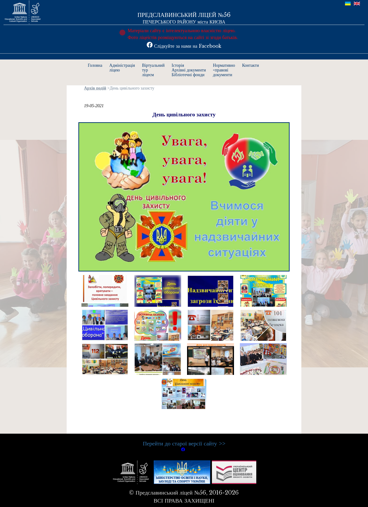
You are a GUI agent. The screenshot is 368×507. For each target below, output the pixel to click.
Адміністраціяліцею (122, 68)
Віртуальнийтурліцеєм (153, 70)
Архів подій (95, 88)
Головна (95, 65)
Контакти (250, 65)
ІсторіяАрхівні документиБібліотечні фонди (189, 70)
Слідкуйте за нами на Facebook (184, 46)
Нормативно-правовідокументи (224, 70)
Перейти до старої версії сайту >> (184, 443)
